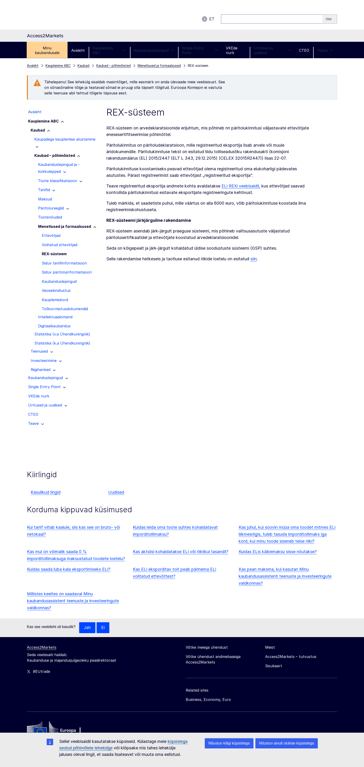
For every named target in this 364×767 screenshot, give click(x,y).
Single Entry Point (200, 50)
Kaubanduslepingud (154, 50)
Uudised (116, 492)
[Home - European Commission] (60, 730)
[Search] (329, 19)
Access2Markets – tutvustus (290, 656)
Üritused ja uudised (272, 50)
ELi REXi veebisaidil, (240, 186)
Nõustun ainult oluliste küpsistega (286, 743)
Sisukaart (273, 666)
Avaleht (78, 50)
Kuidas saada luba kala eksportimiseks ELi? (68, 569)
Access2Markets (41, 647)
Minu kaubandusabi (47, 50)
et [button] (208, 19)
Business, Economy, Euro (208, 699)
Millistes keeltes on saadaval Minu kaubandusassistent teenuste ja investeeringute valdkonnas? (73, 600)
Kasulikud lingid (46, 492)
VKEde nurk (231, 50)
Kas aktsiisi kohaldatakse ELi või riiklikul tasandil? (180, 551)
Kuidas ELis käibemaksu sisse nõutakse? (278, 551)
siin (253, 258)
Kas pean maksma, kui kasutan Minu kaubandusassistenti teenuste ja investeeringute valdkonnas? (285, 576)
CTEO (304, 50)
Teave (325, 50)
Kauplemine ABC (109, 50)
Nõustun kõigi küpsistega (229, 743)
